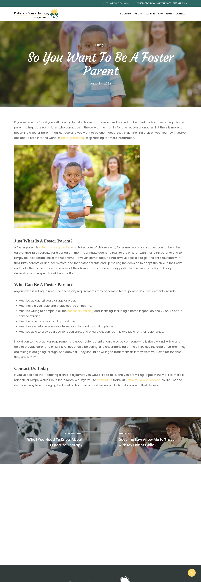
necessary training (80, 311)
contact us (104, 380)
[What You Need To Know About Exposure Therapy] (50, 440)
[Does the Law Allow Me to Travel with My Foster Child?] (150, 440)
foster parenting (72, 138)
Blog (100, 45)
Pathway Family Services (143, 380)
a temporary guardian (55, 247)
